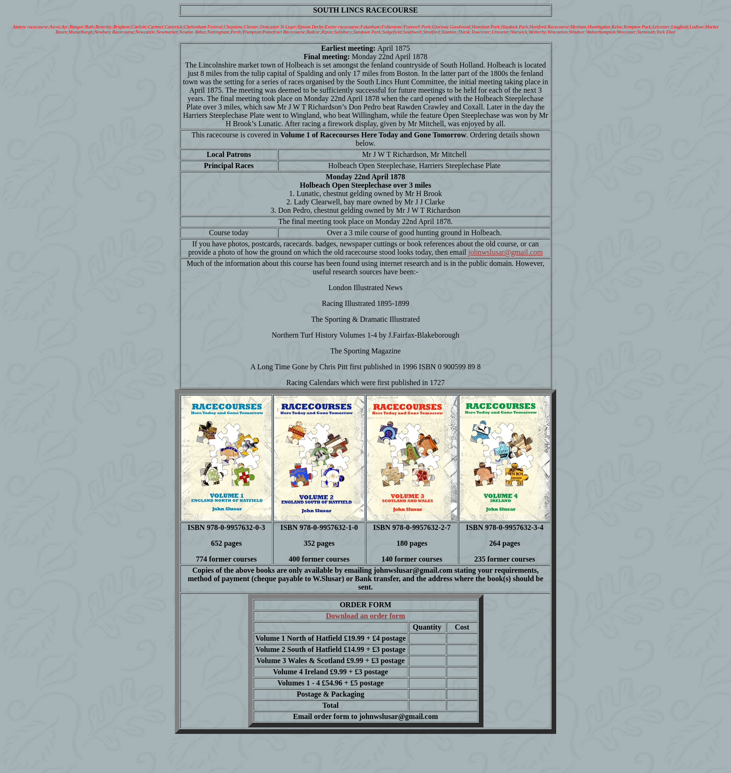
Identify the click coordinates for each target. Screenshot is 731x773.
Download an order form (365, 616)
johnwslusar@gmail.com (505, 252)
